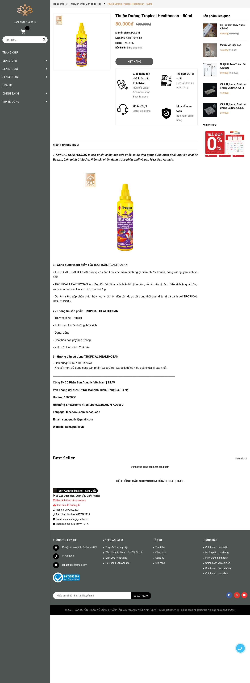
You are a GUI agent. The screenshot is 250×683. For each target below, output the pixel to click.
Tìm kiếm (160, 547)
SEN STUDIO (10, 69)
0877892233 (68, 556)
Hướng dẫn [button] (210, 540)
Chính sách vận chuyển (217, 563)
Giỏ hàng (160, 563)
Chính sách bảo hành (216, 573)
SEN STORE (9, 60)
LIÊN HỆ (7, 85)
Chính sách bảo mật (216, 547)
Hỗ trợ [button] (157, 540)
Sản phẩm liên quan (216, 16)
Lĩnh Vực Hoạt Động (116, 557)
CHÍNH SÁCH (10, 93)
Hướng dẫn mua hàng (217, 552)
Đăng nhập (19, 22)
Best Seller (64, 458)
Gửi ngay (142, 595)
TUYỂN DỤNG (10, 101)
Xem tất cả (241, 458)
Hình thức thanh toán (216, 557)
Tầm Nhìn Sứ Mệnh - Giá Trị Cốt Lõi (124, 552)
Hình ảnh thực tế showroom (71, 500)
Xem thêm (209, 124)
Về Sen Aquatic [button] (113, 540)
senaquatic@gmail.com (74, 564)
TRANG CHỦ (10, 52)
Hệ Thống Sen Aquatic (118, 563)
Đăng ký (32, 22)
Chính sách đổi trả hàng (218, 568)
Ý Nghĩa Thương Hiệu (117, 547)
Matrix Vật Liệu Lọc (230, 45)
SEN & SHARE (10, 77)
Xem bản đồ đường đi (66, 505)
